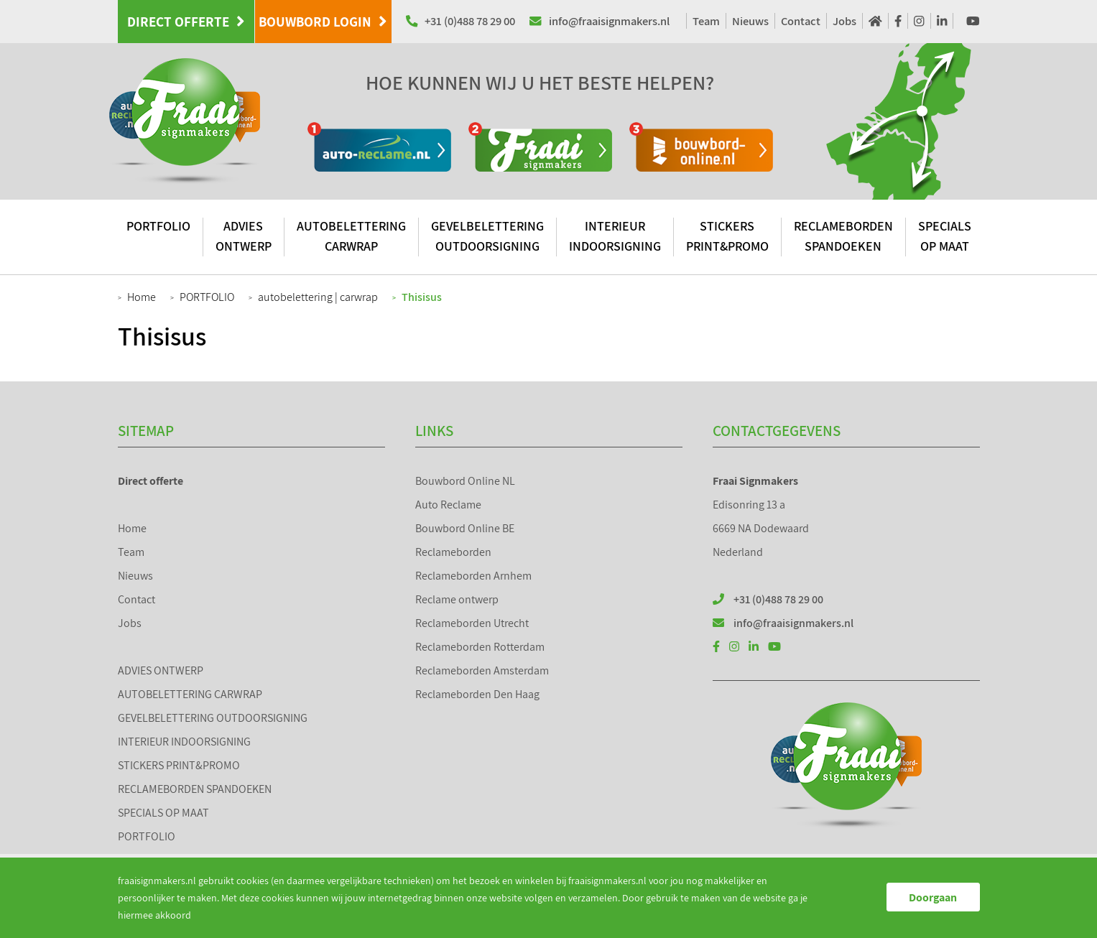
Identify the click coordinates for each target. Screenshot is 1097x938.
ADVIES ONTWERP (244, 236)
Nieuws (750, 21)
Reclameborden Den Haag (477, 694)
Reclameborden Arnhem (473, 575)
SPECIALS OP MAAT (944, 236)
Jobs (844, 21)
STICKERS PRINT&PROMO (727, 236)
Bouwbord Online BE (464, 528)
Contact (800, 21)
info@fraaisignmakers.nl (599, 21)
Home (141, 297)
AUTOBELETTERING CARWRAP (351, 236)
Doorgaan (933, 897)
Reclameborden (453, 551)
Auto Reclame (448, 504)
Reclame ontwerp (457, 599)
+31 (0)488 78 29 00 (461, 21)
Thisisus (422, 297)
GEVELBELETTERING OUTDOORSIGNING (487, 236)
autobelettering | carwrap (318, 297)
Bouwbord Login (323, 21)
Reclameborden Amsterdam (482, 670)
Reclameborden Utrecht (472, 623)
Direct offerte (186, 21)
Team (706, 21)
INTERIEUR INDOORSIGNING (615, 236)
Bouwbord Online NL (465, 480)
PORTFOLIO (158, 226)
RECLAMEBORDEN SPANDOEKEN (843, 236)
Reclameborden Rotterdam (480, 646)
